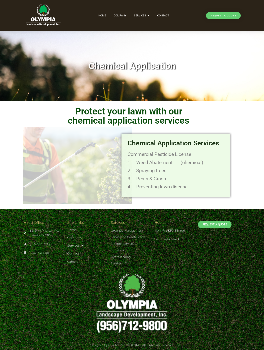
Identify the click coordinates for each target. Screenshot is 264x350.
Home (102, 15)
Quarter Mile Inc (119, 345)
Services (142, 15)
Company (120, 15)
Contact (163, 15)
